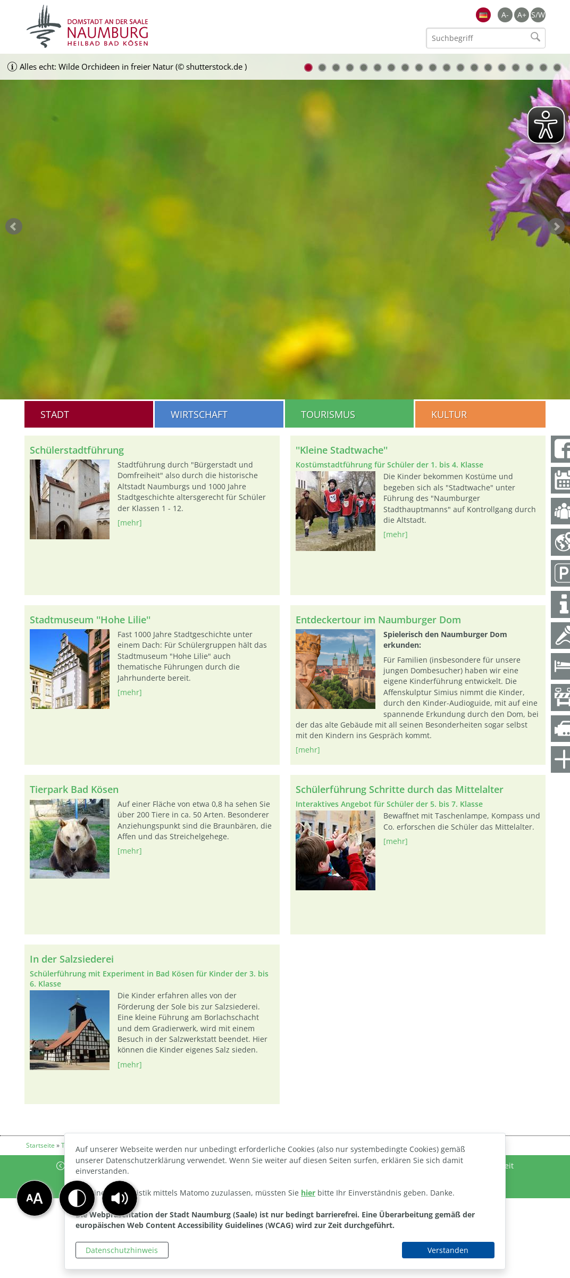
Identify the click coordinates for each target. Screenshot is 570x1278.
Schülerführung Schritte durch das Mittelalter (400, 789)
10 (433, 67)
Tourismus (328, 414)
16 (516, 67)
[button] (119, 1198)
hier (308, 1193)
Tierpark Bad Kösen (74, 789)
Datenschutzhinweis (122, 1250)
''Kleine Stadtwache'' (342, 450)
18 (543, 67)
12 (460, 67)
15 (502, 67)
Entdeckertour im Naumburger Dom (378, 619)
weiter (556, 226)
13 (474, 67)
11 (446, 67)
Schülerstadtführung (77, 450)
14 (488, 67)
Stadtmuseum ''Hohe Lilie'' (90, 619)
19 (557, 67)
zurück (13, 226)
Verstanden (448, 1250)
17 (529, 67)
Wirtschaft (199, 414)
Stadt (54, 414)
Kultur (449, 414)
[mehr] (130, 522)
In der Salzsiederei (72, 959)
